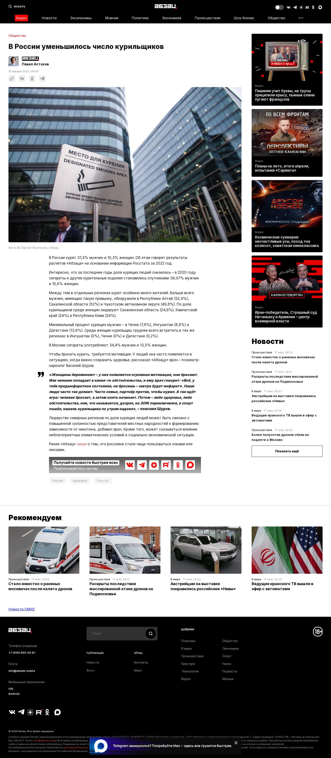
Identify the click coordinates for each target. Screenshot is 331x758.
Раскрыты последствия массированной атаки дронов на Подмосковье (121, 589)
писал (82, 444)
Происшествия (207, 18)
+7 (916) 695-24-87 (21, 652)
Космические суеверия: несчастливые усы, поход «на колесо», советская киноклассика (287, 241)
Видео (21, 18)
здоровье (80, 480)
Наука (226, 663)
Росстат (103, 480)
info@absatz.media (21, 670)
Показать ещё (287, 451)
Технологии (190, 671)
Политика (140, 18)
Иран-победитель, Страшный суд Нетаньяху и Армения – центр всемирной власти (286, 317)
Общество (276, 18)
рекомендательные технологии (83, 747)
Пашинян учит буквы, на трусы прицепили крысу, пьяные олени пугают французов (285, 95)
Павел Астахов (35, 64)
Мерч (138, 670)
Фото (90, 670)
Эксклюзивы (81, 18)
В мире (256, 391)
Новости (49, 18)
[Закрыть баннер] (236, 742)
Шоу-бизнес (244, 18)
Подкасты (229, 671)
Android (13, 693)
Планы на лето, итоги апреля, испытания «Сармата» (282, 168)
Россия (57, 480)
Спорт (227, 656)
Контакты (141, 662)
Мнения (111, 18)
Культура (188, 663)
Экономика (171, 18)
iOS (10, 688)
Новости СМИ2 (21, 609)
